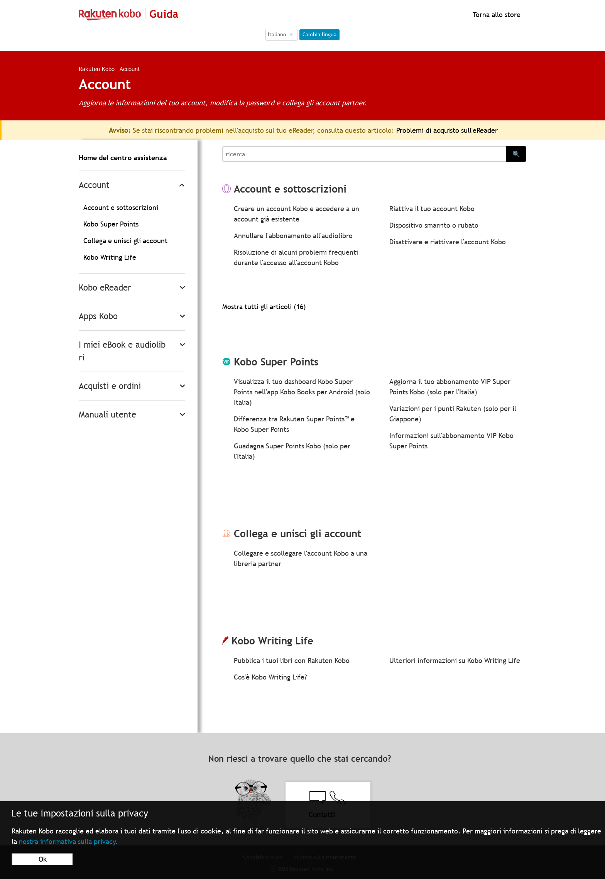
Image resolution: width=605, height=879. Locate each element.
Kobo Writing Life (109, 257)
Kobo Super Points (111, 224)
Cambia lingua (319, 34)
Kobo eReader (105, 287)
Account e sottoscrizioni (120, 207)
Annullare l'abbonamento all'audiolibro (293, 235)
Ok (43, 859)
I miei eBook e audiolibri (122, 351)
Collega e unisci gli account (125, 240)
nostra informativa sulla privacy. (68, 841)
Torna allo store (496, 14)
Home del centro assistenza (123, 157)
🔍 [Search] (516, 154)
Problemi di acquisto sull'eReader (447, 130)
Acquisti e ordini (110, 386)
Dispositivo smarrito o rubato (433, 225)
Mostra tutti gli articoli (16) (264, 306)
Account (94, 185)
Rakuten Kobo (97, 69)
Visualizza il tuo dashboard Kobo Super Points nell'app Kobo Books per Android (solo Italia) (302, 392)
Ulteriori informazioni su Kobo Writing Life (454, 660)
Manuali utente (107, 414)
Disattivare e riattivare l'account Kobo (447, 241)
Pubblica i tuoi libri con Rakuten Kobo (292, 660)
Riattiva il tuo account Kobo (432, 208)
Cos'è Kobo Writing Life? (270, 677)
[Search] (364, 154)
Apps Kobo (98, 316)
